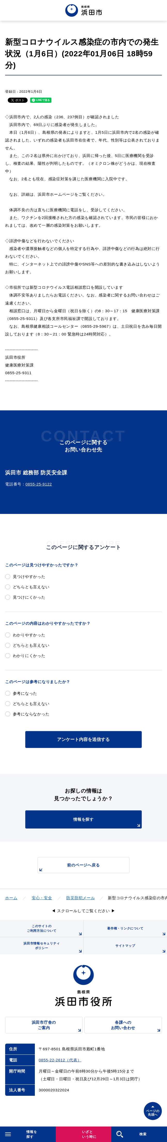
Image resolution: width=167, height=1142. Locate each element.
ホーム (11, 898)
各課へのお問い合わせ (136, 1026)
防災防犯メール (80, 898)
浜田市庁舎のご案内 (57, 1026)
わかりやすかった (29, 635)
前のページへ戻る (69, 868)
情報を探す (107, 822)
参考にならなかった (31, 714)
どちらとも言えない (31, 587)
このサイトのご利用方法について (55, 930)
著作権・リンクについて (137, 932)
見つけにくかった (29, 597)
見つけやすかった (29, 576)
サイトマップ (141, 949)
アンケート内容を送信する (83, 739)
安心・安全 (42, 898)
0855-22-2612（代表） (60, 1060)
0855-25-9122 (39, 484)
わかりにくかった (29, 655)
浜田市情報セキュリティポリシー (53, 948)
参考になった (25, 693)
